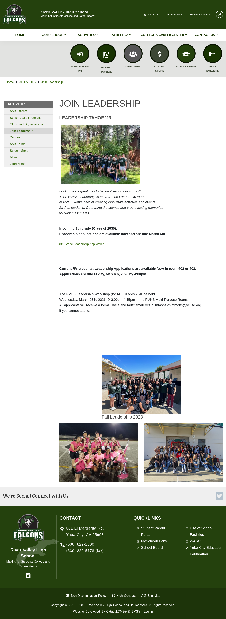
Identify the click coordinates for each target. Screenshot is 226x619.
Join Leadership (52, 82)
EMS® (136, 611)
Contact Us (206, 35)
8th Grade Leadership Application (81, 244)
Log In (148, 611)
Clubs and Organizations (26, 124)
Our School (54, 35)
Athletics (121, 35)
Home (20, 35)
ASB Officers (18, 111)
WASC (195, 541)
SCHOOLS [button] (176, 14)
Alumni (14, 157)
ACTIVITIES (88, 35)
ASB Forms (17, 144)
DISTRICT (152, 14)
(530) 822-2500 (80, 544)
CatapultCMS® (116, 611)
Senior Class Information (26, 117)
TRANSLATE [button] (201, 14)
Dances (15, 137)
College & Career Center (164, 35)
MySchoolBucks (154, 541)
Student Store (19, 150)
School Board (152, 548)
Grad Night (17, 163)
